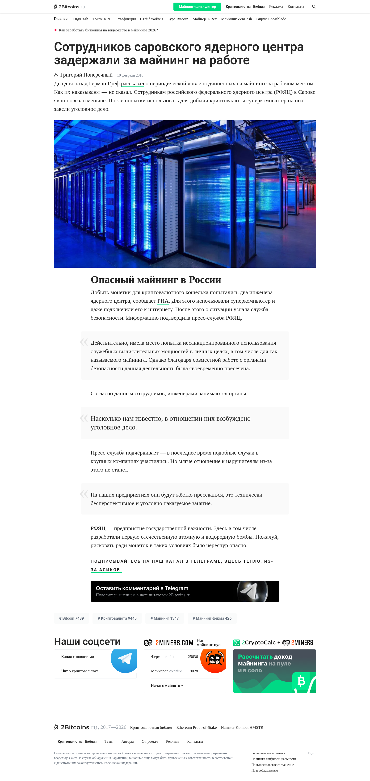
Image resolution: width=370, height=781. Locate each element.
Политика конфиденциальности (274, 759)
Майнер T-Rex (205, 19)
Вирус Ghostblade (271, 19)
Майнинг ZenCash (236, 19)
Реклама (276, 6)
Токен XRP (101, 19)
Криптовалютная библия (151, 727)
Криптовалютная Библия (245, 7)
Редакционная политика (268, 753)
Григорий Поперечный (86, 75)
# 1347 (165, 618)
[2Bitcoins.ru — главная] (69, 6)
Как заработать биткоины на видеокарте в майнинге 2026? (108, 30)
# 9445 (117, 618)
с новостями (77, 656)
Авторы (128, 741)
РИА (163, 301)
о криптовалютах (79, 671)
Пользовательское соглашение (273, 765)
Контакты (296, 6)
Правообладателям (265, 770)
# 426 (212, 618)
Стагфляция (126, 19)
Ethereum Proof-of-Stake (196, 727)
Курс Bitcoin (177, 19)
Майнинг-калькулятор (197, 6)
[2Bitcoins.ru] (76, 727)
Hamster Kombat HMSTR (242, 727)
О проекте (150, 741)
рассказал (132, 83)
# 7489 (71, 618)
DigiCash (80, 19)
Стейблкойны (151, 19)
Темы (109, 741)
